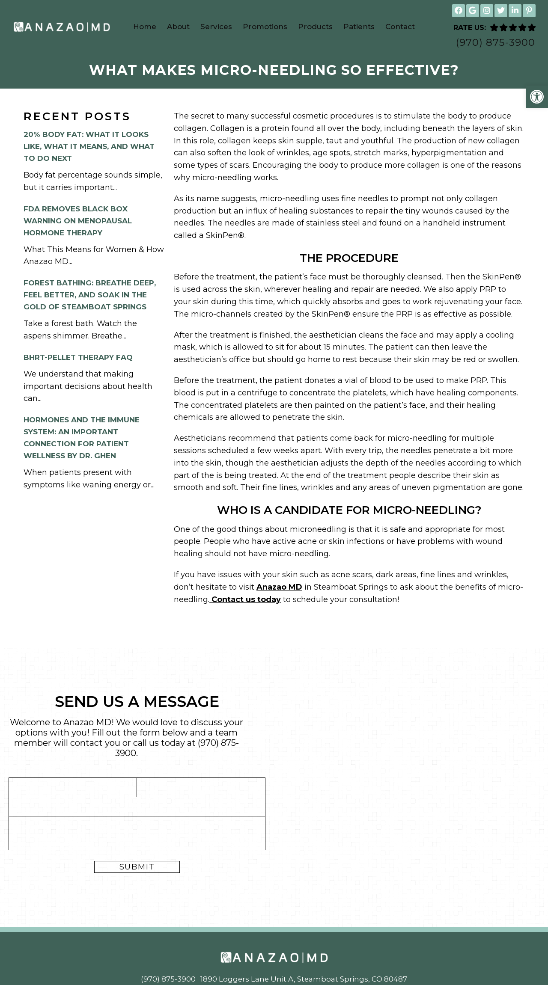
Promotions (265, 26)
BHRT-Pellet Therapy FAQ (78, 359)
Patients (359, 26)
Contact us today (245, 600)
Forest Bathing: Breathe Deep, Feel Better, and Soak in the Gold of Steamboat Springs (90, 296)
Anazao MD (279, 588)
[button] (537, 97)
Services (216, 26)
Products (315, 26)
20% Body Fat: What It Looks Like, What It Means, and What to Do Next (89, 148)
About (178, 26)
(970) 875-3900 (495, 42)
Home (144, 26)
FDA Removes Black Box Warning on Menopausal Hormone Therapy (78, 222)
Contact (400, 26)
